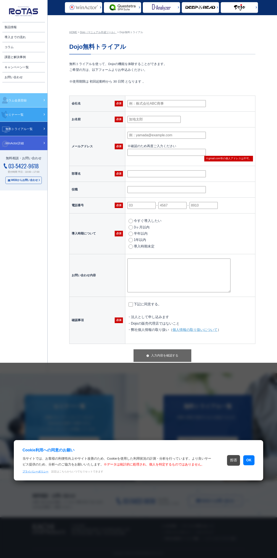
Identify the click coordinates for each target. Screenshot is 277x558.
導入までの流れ (15, 37)
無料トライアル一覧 (19, 129)
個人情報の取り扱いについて (194, 330)
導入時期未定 (142, 246)
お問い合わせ (14, 77)
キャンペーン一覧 (17, 67)
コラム (9, 47)
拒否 (214, 460)
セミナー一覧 (14, 114)
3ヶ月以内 (139, 227)
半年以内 (138, 234)
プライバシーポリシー (35, 474)
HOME (73, 32)
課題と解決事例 (15, 57)
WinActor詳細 (14, 143)
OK (241, 460)
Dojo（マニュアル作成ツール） (98, 32)
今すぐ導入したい (145, 221)
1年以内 (137, 240)
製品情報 (11, 27)
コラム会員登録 (16, 100)
